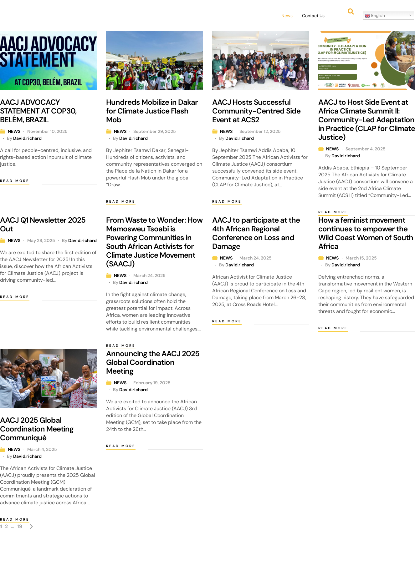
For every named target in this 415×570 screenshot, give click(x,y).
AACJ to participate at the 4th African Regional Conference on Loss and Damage (256, 233)
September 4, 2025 (366, 149)
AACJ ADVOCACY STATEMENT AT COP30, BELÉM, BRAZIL (38, 110)
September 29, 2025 (154, 131)
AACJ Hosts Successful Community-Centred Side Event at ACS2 (256, 110)
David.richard (27, 138)
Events (211, 15)
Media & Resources (249, 15)
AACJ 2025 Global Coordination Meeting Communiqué (37, 428)
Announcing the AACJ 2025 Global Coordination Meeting (152, 362)
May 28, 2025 (41, 240)
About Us (148, 15)
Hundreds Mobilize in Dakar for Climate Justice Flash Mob (152, 110)
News (287, 15)
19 (19, 526)
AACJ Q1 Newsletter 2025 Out (42, 224)
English (375, 15)
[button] (148, 16)
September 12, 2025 (260, 131)
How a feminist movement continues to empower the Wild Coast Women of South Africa (365, 233)
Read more (14, 181)
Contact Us (313, 15)
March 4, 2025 (42, 449)
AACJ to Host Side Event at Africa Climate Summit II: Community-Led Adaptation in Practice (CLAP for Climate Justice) (366, 119)
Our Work (182, 15)
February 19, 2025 (152, 383)
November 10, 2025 (47, 131)
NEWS (14, 131)
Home (120, 15)
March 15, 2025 (361, 258)
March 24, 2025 (149, 275)
